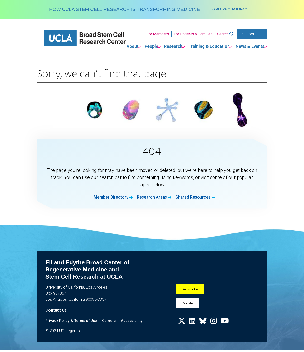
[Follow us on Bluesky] (205, 326)
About (101, 47)
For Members (158, 35)
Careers (112, 322)
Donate (188, 306)
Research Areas (150, 198)
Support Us (251, 34)
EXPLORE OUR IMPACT (230, 9)
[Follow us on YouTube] (228, 326)
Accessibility (136, 322)
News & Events (247, 47)
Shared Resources (199, 198)
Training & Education (199, 47)
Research (156, 47)
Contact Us (57, 312)
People (127, 47)
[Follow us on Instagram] (216, 326)
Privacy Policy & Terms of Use (72, 322)
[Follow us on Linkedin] (193, 326)
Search (222, 35)
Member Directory (100, 198)
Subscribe (190, 291)
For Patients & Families (193, 35)
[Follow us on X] (182, 326)
